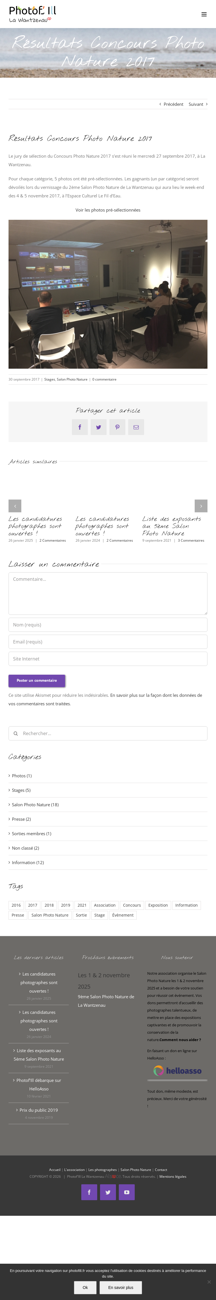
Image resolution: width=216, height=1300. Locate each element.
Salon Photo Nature (72, 379)
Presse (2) (21, 819)
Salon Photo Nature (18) (35, 804)
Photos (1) (22, 775)
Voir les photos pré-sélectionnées (108, 210)
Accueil (55, 1169)
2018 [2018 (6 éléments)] (49, 905)
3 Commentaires (191, 540)
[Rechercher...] (108, 733)
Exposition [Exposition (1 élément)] (158, 905)
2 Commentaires (53, 540)
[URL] (108, 659)
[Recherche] (16, 733)
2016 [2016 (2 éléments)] (16, 905)
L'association (74, 1169)
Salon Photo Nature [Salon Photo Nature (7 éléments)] (50, 915)
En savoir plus (120, 1287)
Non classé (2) (25, 848)
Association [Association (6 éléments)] (105, 905)
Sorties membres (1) (31, 833)
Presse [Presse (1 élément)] (18, 915)
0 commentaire (104, 379)
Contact (161, 1169)
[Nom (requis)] (108, 625)
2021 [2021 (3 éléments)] (82, 905)
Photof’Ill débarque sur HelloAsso (38, 1084)
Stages (49, 379)
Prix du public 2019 (39, 1110)
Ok (85, 1287)
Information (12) (28, 862)
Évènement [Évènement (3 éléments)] (123, 915)
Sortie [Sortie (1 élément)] (81, 915)
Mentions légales (172, 1176)
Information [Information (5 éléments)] (186, 905)
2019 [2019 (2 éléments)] (65, 905)
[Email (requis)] (108, 642)
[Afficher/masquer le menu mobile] (204, 14)
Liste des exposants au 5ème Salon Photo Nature (171, 526)
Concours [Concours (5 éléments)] (132, 905)
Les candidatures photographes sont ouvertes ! (35, 526)
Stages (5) (21, 790)
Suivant (196, 104)
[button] (15, 505)
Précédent (173, 104)
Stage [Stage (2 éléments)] (99, 915)
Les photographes (102, 1169)
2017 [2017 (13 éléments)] (32, 905)
